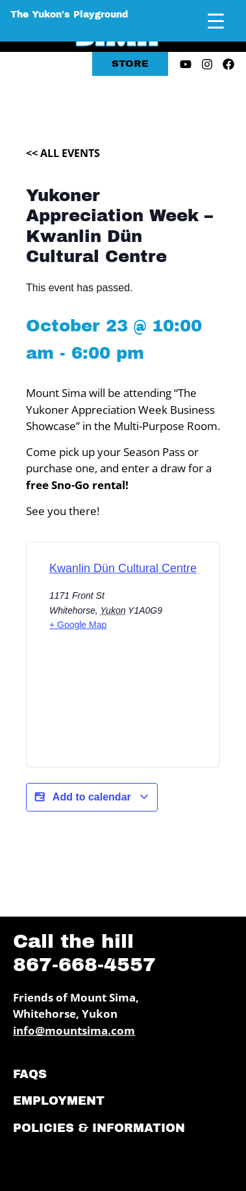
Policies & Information (99, 1128)
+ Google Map (77, 625)
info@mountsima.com (74, 1030)
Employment (59, 1100)
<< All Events (63, 153)
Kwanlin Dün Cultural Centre (123, 568)
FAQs (30, 1074)
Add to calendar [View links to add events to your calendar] (91, 797)
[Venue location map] (123, 710)
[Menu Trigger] (216, 21)
